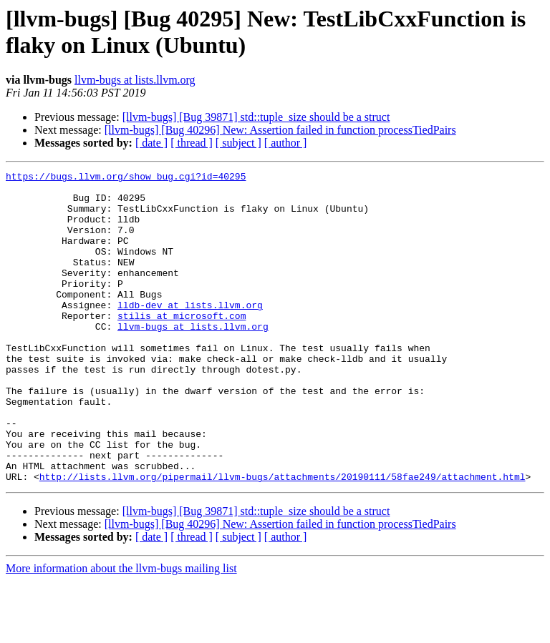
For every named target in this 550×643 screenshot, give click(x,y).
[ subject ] (238, 143)
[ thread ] (191, 143)
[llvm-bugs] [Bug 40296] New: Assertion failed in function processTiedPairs (280, 130)
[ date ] (151, 143)
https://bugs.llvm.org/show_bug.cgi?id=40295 (126, 178)
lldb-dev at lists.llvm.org (190, 332)
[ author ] (285, 143)
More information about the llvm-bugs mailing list (121, 630)
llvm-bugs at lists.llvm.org (135, 80)
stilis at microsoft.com (181, 345)
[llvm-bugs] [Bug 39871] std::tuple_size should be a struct (256, 117)
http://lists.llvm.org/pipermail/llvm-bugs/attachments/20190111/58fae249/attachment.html (282, 538)
